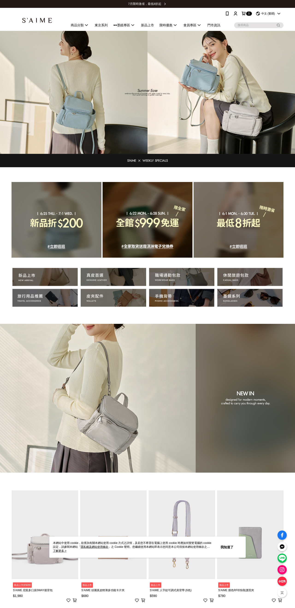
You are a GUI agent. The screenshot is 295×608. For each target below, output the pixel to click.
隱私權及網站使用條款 (94, 546)
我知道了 (227, 547)
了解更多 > (59, 550)
